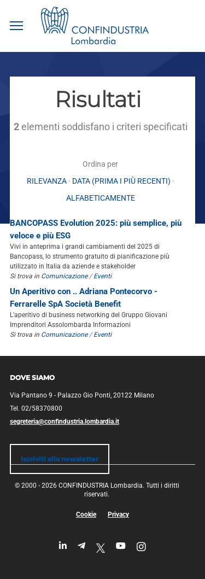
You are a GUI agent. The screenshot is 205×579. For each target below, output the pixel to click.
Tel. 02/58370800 (36, 408)
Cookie (86, 514)
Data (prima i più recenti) (121, 181)
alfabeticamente (100, 198)
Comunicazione (64, 276)
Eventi (102, 276)
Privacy (118, 514)
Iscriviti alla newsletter (59, 459)
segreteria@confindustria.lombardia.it (64, 421)
